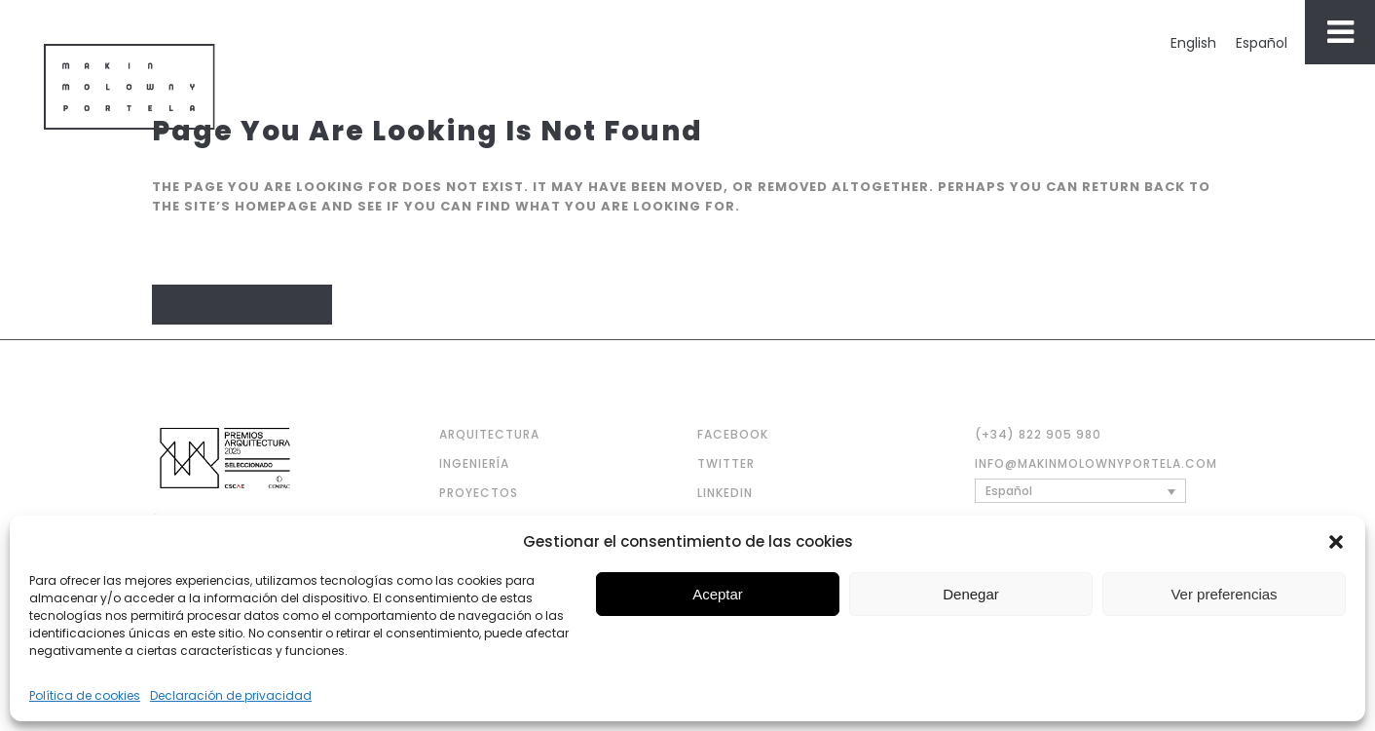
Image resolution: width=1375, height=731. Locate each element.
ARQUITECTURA (489, 434)
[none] (1080, 491)
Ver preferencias (1224, 594)
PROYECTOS (478, 492)
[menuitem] (1193, 43)
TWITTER (726, 463)
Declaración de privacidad (231, 695)
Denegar (971, 594)
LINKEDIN (725, 492)
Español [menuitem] (1261, 43)
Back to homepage (242, 304)
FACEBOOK (732, 434)
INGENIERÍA (474, 463)
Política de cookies (84, 695)
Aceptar (717, 594)
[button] (1336, 542)
